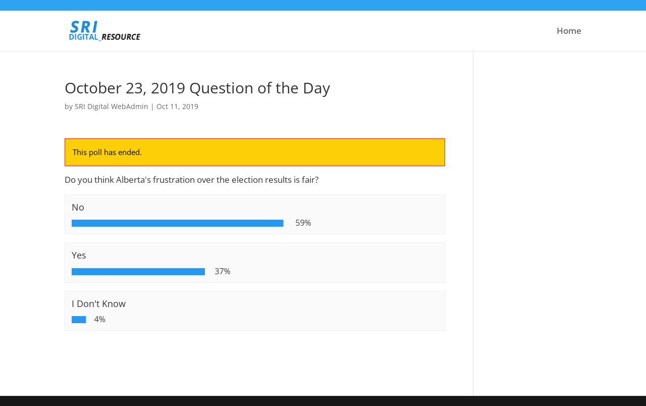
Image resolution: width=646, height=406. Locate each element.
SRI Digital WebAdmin (111, 106)
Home (569, 31)
